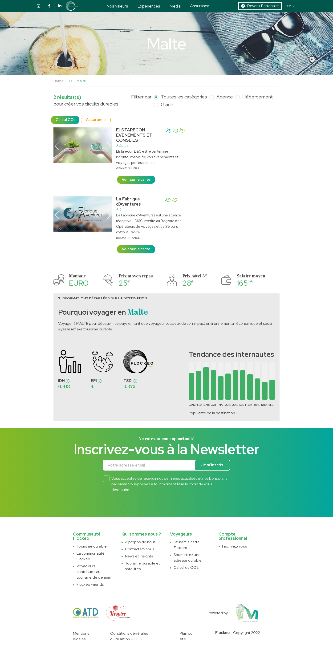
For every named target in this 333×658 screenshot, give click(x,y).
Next (109, 146)
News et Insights (139, 556)
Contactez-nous (139, 549)
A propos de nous (140, 542)
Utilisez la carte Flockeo (187, 545)
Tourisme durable (92, 546)
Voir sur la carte (136, 179)
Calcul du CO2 (186, 567)
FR (290, 6)
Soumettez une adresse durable (188, 557)
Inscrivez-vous (234, 546)
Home (58, 81)
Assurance (199, 5)
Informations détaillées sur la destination (104, 298)
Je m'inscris (212, 465)
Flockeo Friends (90, 584)
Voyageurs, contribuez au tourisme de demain (94, 572)
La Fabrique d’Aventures (128, 201)
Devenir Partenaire (260, 5)
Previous (57, 146)
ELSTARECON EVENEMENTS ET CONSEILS (134, 135)
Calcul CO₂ (65, 119)
